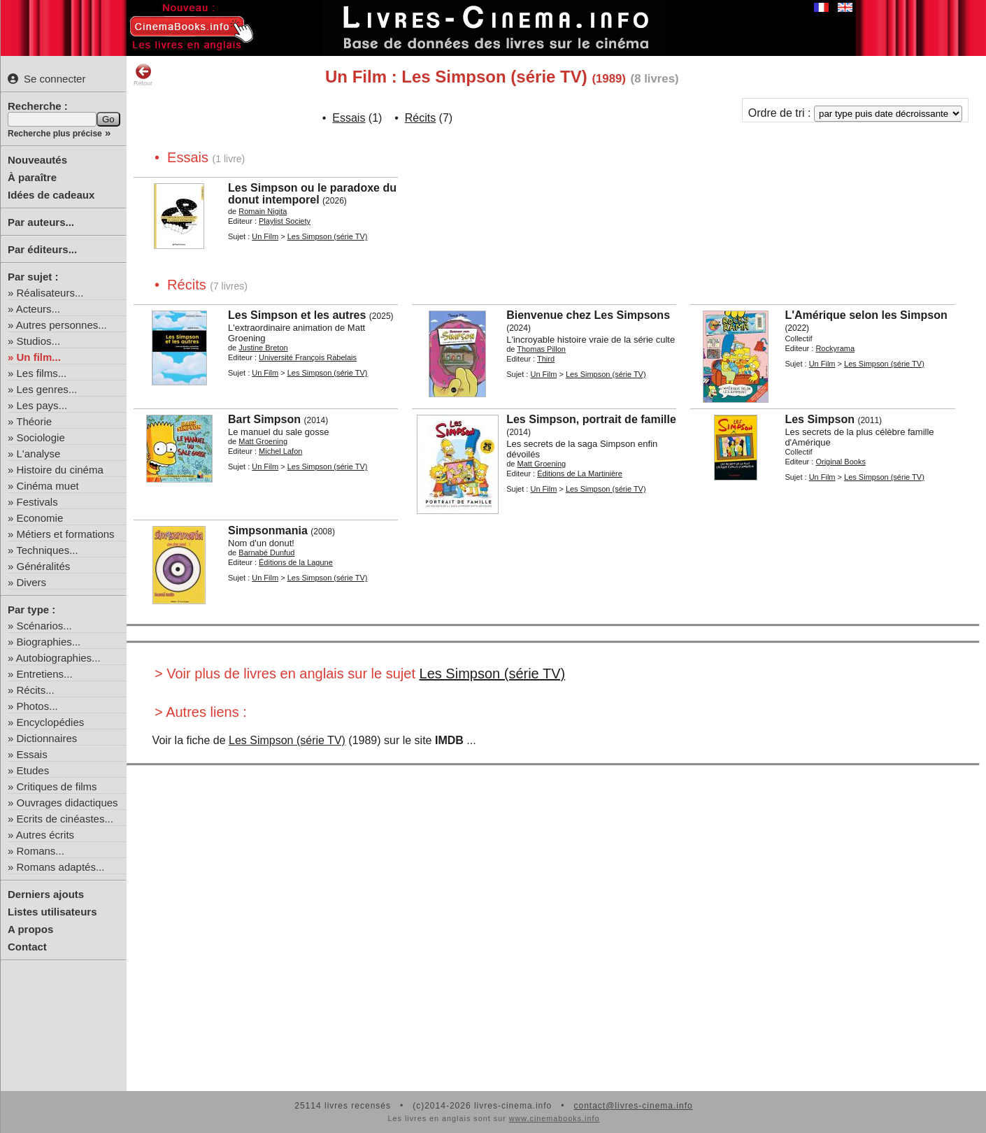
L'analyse (39, 453)
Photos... (37, 706)
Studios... (39, 341)
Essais (32, 754)
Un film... (39, 357)
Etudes (33, 770)
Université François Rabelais (308, 357)
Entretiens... (45, 674)
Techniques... (47, 550)
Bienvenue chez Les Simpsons (588, 315)
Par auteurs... (41, 222)
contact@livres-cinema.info (632, 1106)
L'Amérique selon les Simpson (866, 315)
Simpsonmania (268, 530)
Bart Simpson (264, 419)
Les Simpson (820, 419)
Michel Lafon (280, 451)
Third (546, 359)
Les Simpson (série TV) (327, 236)
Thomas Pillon (541, 349)
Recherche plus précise (55, 133)
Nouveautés (37, 160)
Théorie (34, 421)
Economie (40, 518)
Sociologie (41, 437)
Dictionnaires (47, 738)
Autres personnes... (61, 325)
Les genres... (47, 389)
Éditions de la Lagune (296, 562)
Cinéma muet (48, 486)
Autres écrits (45, 835)
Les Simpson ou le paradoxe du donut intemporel (312, 194)
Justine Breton (262, 347)
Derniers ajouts (46, 894)
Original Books (840, 461)
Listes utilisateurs (52, 912)
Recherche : (38, 106)
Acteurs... (38, 309)
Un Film (265, 236)
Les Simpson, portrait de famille (591, 419)
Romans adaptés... (61, 867)
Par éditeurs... (42, 249)
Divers (32, 582)
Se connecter (46, 79)
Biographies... (49, 642)
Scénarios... (44, 626)
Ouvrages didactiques (67, 802)
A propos (30, 929)
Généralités (44, 566)
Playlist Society (284, 221)
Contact (27, 947)
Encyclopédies (51, 722)
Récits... (36, 690)
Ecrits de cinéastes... (65, 819)
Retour (143, 75)
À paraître (32, 177)
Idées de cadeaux (51, 195)
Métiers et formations (66, 534)
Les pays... (42, 405)
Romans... (40, 851)
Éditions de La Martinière (579, 473)
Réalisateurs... (50, 293)
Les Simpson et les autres (297, 315)
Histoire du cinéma (60, 470)
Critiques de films (57, 786)
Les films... (42, 373)
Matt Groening (262, 441)
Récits (420, 118)
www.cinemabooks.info (554, 1118)
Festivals (37, 502)
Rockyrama (835, 348)
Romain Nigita (262, 211)
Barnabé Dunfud (266, 552)
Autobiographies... (58, 658)
